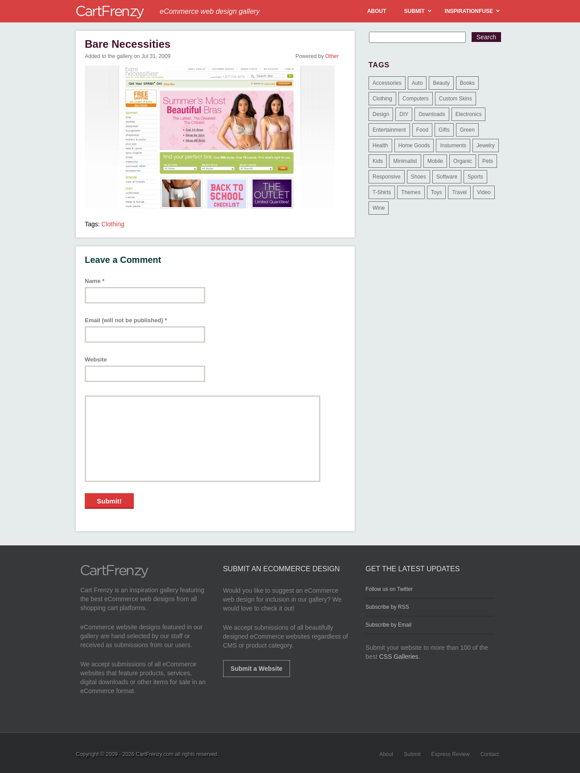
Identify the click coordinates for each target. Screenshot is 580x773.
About (386, 754)
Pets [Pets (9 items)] (487, 161)
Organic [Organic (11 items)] (462, 161)
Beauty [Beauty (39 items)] (441, 83)
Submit (412, 754)
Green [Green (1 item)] (467, 130)
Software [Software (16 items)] (446, 177)
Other (332, 56)
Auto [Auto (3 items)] (417, 83)
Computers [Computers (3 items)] (415, 99)
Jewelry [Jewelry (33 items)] (485, 145)
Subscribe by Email (388, 625)
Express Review (450, 754)
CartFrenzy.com (154, 754)
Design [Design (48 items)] (381, 114)
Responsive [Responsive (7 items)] (387, 177)
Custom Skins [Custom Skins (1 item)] (455, 99)
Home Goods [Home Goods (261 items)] (414, 145)
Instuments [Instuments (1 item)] (453, 145)
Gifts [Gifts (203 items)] (444, 130)
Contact (490, 754)
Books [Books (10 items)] (467, 83)
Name (94, 281)
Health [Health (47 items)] (380, 145)
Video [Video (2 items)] (483, 192)
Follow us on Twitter (389, 589)
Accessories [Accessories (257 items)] (387, 83)
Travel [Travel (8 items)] (459, 192)
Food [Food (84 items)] (422, 130)
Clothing (112, 224)
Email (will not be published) (126, 320)
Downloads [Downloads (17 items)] (431, 114)
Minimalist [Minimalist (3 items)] (405, 161)
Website (96, 359)
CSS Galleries (398, 656)
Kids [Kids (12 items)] (378, 161)
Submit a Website (256, 668)
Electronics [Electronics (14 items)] (469, 114)
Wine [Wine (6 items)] (379, 208)
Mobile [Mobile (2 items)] (435, 161)
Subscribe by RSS (387, 607)
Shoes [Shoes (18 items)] (418, 177)
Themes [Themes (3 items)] (410, 192)
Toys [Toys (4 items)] (436, 192)
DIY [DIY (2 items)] (403, 114)
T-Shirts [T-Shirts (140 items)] (382, 192)
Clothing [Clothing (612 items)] (382, 99)
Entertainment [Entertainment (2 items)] (389, 130)
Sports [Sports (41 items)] (475, 177)
